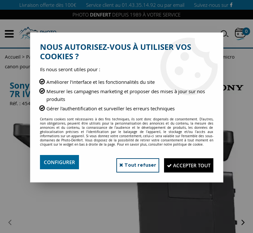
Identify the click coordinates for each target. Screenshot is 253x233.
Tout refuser (126, 162)
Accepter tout (184, 162)
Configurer (60, 162)
